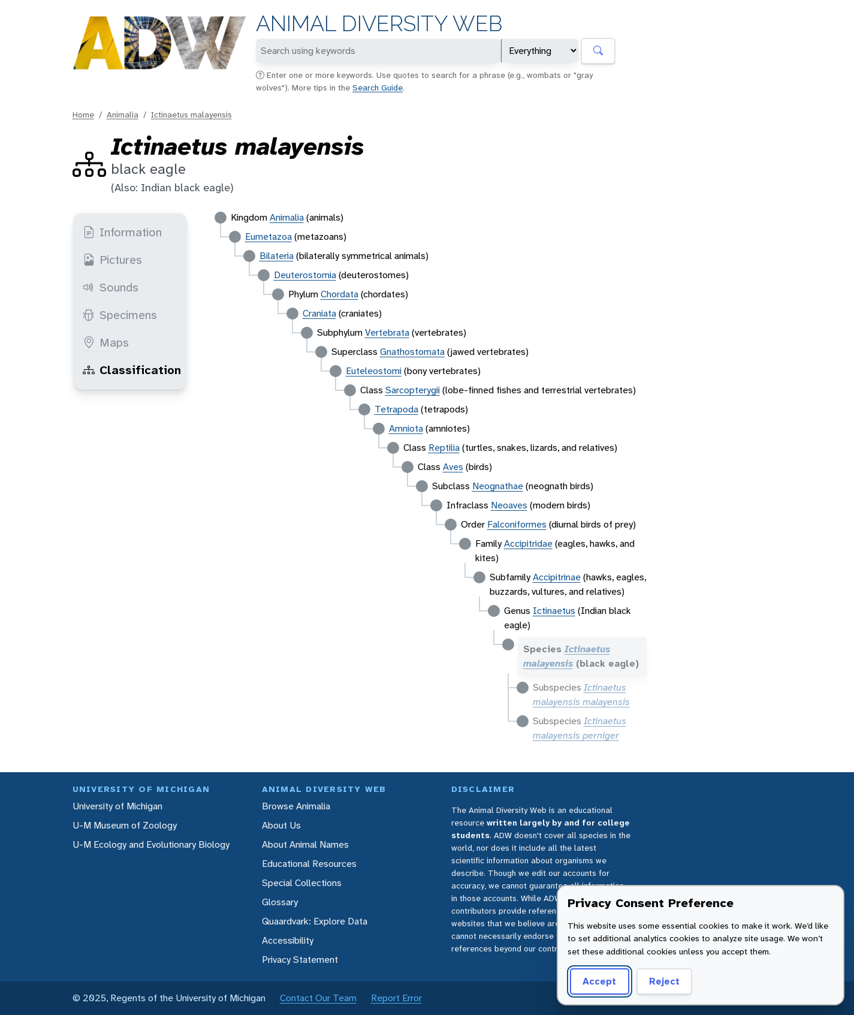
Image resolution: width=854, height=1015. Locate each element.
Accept (599, 981)
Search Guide (377, 87)
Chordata (339, 294)
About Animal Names (305, 844)
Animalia (122, 114)
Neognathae (497, 486)
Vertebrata (387, 332)
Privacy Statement (300, 959)
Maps (106, 342)
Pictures (112, 260)
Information (122, 232)
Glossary (280, 902)
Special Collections (302, 883)
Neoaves (509, 505)
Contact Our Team (318, 998)
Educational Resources (309, 863)
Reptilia (444, 447)
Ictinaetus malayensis (191, 114)
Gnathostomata (412, 351)
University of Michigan (117, 806)
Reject (664, 981)
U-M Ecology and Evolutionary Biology (151, 844)
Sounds (110, 287)
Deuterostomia (305, 275)
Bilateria (276, 255)
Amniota (406, 428)
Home (83, 114)
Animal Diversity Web (379, 23)
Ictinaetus (554, 610)
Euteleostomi (374, 371)
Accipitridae (528, 543)
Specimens (120, 315)
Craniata (319, 313)
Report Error (396, 998)
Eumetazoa (268, 236)
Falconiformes (517, 524)
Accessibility (287, 940)
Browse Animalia (296, 806)
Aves (453, 466)
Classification (132, 370)
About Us (281, 825)
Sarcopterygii (412, 390)
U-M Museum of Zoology (125, 825)
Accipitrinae (557, 577)
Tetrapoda (396, 409)
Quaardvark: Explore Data (314, 921)
